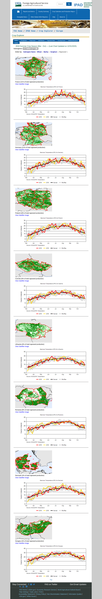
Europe (59, 31)
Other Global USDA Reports (39, 17)
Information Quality (75, 594)
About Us (62, 17)
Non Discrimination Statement (57, 594)
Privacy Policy (40, 594)
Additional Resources (73, 40)
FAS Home (18, 31)
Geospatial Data (22, 17)
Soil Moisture (41, 40)
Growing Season (61, 40)
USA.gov (22, 596)
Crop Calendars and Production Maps (63, 11)
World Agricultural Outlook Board (69, 590)
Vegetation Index (51, 40)
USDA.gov (31, 590)
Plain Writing (23, 592)
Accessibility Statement (26, 594)
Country (16, 42)
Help (53, 17)
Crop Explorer (46, 31)
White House (31, 596)
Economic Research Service (46, 590)
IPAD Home (30, 31)
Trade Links (33, 592)
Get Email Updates (78, 584)
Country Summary (43, 11)
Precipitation (24, 40)
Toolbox (16, 40)
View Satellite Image (22, 84)
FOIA (40, 592)
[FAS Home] (26, 3)
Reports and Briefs (29, 11)
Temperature (32, 40)
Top (51, 580)
